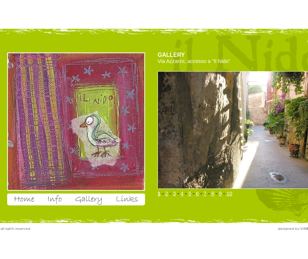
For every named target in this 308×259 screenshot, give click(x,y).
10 (229, 193)
